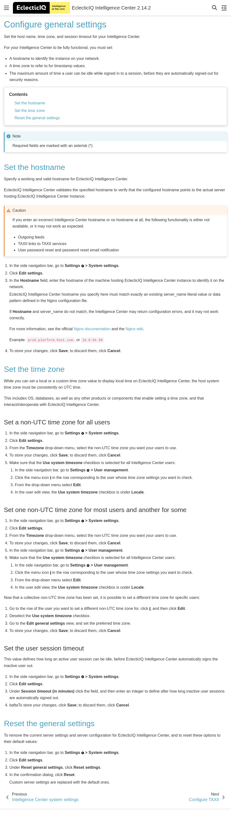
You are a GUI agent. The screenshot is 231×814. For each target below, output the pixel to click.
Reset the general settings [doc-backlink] (49, 723)
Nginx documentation (92, 329)
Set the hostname (29, 103)
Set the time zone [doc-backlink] (34, 369)
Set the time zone (29, 111)
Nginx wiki (134, 329)
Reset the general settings (37, 118)
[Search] (214, 8)
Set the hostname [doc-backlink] (34, 167)
